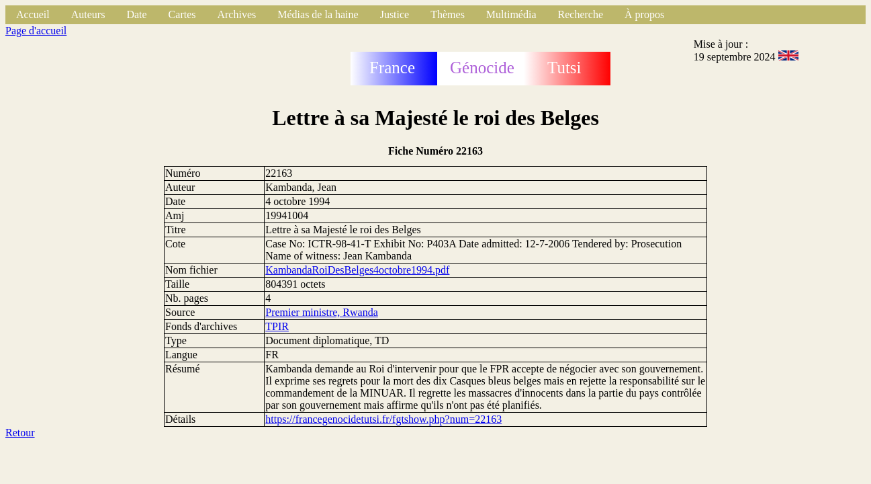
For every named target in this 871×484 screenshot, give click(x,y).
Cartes (182, 14)
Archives (236, 14)
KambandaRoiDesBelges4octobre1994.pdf (357, 270)
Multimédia (511, 14)
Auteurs (88, 14)
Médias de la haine (317, 14)
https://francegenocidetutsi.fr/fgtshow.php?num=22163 (383, 419)
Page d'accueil (35, 30)
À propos (644, 14)
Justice (395, 14)
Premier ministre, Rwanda (321, 312)
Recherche (581, 14)
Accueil (33, 14)
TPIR (277, 326)
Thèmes (447, 14)
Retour (20, 432)
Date (136, 14)
